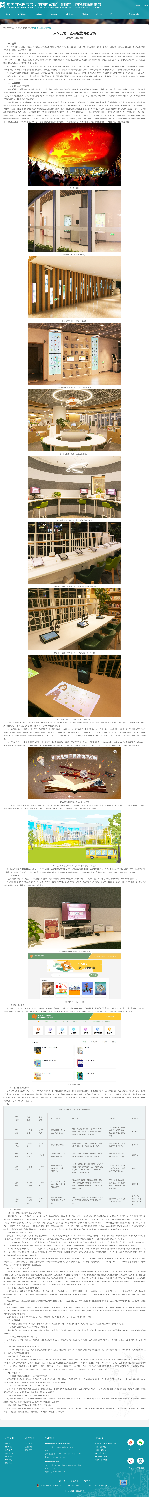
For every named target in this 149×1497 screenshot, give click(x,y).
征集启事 (28, 1450)
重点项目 (114, 14)
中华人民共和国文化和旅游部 (105, 1443)
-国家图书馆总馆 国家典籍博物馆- (57, 1443)
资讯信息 (22, 14)
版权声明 (62, 1481)
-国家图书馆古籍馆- (52, 1461)
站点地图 (74, 1481)
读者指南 (38, 14)
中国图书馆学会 (100, 1450)
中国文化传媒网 (100, 1447)
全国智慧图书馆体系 (23, 28)
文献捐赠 (28, 1447)
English (146, 5)
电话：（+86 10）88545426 (98, 1485)
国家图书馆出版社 (101, 1456)
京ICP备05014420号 (74, 1485)
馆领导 (7, 1443)
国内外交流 (9, 1453)
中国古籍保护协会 (101, 1460)
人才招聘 (87, 1481)
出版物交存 (29, 1443)
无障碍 (138, 5)
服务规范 (8, 1460)
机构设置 (8, 1447)
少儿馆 (99, 14)
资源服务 (54, 14)
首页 (8, 14)
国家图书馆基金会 (134, 14)
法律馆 (85, 14)
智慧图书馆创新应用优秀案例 (42, 28)
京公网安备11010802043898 (51, 1485)
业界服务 (70, 14)
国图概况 (8, 1450)
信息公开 (8, 1456)
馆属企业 (8, 1463)
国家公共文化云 (100, 1453)
